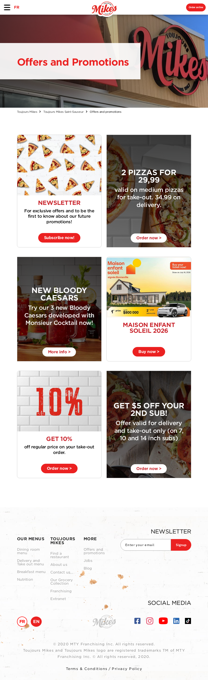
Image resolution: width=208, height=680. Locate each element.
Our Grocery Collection (61, 581)
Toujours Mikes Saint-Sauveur (63, 111)
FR (16, 7)
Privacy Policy (127, 669)
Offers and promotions (94, 551)
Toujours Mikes (27, 111)
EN (36, 621)
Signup (181, 545)
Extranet (58, 599)
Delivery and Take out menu (30, 562)
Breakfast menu (31, 572)
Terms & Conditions (87, 669)
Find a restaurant (59, 555)
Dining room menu (28, 551)
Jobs (88, 561)
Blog (88, 568)
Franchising (61, 591)
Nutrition (25, 579)
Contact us (60, 572)
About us (58, 565)
